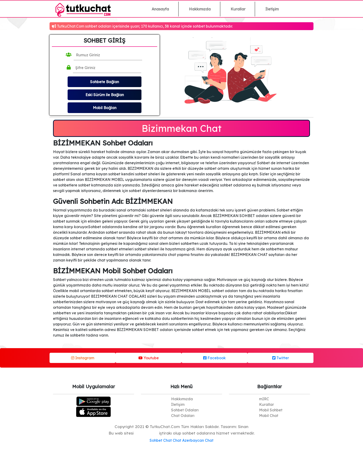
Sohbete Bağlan (104, 81)
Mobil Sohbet (270, 410)
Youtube (148, 358)
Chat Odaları (182, 415)
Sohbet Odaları (185, 410)
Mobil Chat (268, 415)
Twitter (280, 358)
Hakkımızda (200, 9)
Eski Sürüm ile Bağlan (104, 94)
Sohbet (156, 440)
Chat (167, 440)
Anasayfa (160, 9)
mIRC (264, 399)
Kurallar (238, 9)
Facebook (214, 358)
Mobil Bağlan (104, 107)
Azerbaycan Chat (197, 440)
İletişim (272, 9)
